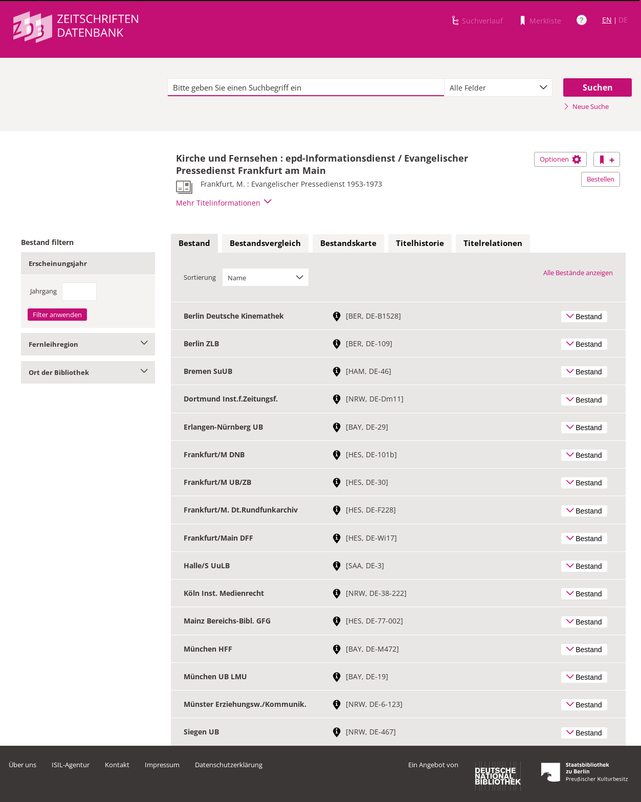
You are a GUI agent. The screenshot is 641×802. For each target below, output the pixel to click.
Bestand (194, 243)
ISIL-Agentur (71, 764)
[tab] (194, 243)
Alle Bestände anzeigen (578, 272)
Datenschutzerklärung (228, 764)
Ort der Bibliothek (88, 372)
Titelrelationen (492, 243)
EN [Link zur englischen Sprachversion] (607, 20)
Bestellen (600, 179)
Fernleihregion (88, 344)
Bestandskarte (348, 243)
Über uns (22, 764)
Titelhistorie (420, 243)
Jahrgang (43, 291)
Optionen (560, 159)
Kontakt (117, 764)
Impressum (162, 764)
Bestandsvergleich (265, 243)
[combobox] (498, 87)
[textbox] (306, 87)
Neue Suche (586, 106)
